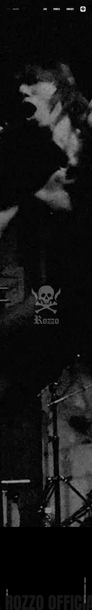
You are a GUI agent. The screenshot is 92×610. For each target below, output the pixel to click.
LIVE (45, 9)
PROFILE (56, 9)
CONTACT (70, 9)
